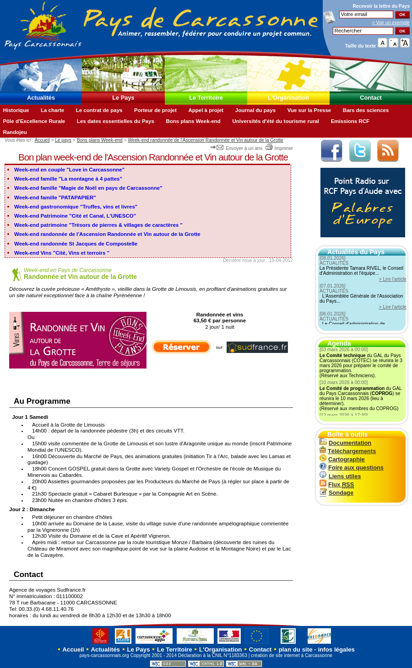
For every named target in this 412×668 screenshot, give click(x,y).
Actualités (41, 97)
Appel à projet (205, 110)
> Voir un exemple (391, 22)
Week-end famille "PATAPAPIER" (55, 197)
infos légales (336, 649)
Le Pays (123, 97)
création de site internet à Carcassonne (291, 655)
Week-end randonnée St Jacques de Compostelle (75, 243)
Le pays (63, 140)
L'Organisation (288, 97)
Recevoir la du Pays (381, 6)
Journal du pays (255, 110)
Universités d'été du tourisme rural (275, 121)
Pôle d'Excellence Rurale (34, 121)
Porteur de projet (155, 110)
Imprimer (279, 148)
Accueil (41, 140)
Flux (337, 484)
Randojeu (15, 132)
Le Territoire (206, 97)
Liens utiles (340, 476)
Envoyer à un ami (237, 148)
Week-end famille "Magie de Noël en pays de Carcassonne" (88, 188)
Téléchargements (348, 451)
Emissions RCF (350, 121)
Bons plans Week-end (193, 121)
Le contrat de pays (99, 110)
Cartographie (342, 459)
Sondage (336, 492)
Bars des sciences (366, 110)
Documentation (345, 442)
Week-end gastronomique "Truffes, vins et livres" (75, 206)
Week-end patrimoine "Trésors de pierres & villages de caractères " (98, 225)
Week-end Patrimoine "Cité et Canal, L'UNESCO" (75, 216)
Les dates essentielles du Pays (115, 121)
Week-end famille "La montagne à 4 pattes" (68, 179)
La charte (52, 110)
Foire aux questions (352, 467)
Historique (16, 110)
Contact (371, 97)
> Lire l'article (393, 279)
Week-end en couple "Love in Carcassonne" (69, 169)
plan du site (296, 649)
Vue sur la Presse (309, 110)
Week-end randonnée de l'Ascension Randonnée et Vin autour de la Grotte (205, 140)
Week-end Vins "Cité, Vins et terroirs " (61, 253)
